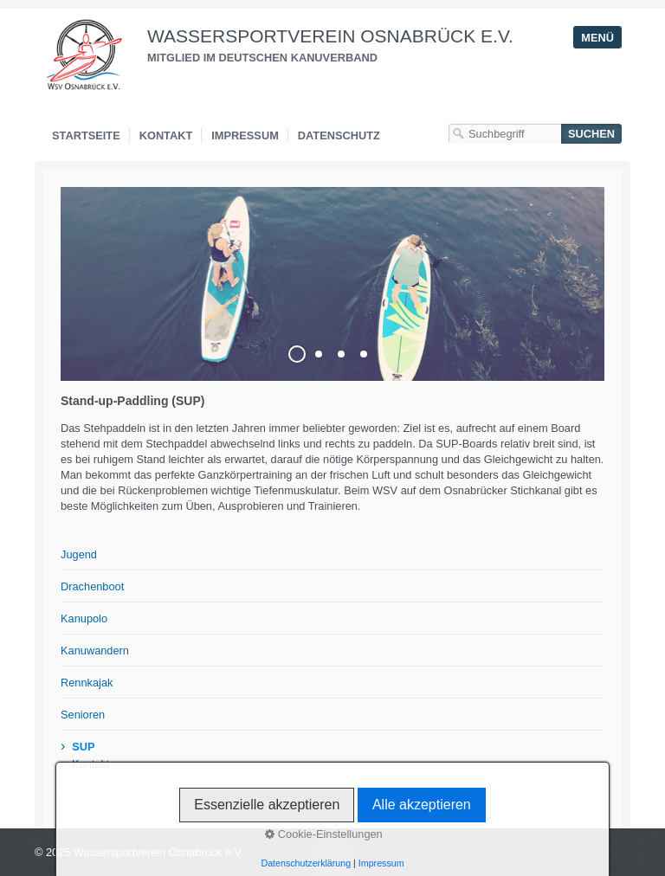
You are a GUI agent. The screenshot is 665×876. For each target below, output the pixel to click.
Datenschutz (339, 135)
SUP (83, 746)
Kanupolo (84, 618)
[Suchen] (591, 134)
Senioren (83, 714)
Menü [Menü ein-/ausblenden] (597, 37)
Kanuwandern (95, 650)
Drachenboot (92, 586)
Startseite (86, 135)
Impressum (245, 135)
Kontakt (166, 135)
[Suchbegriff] (505, 134)
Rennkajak (87, 682)
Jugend (79, 554)
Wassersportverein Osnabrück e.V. (330, 36)
